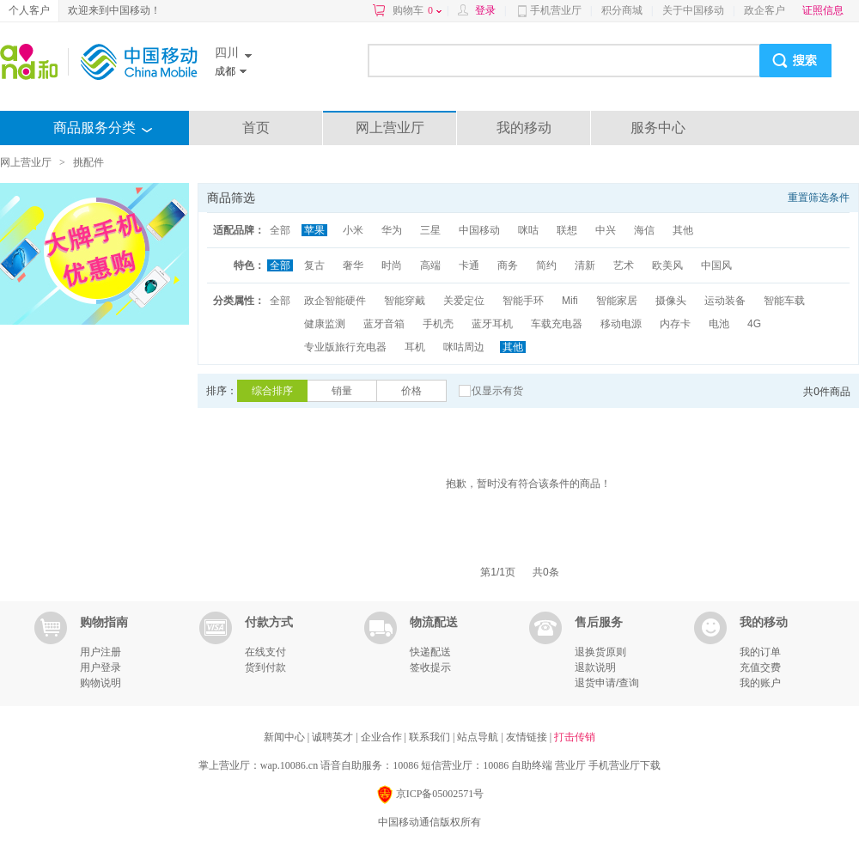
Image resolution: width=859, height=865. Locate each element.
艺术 (623, 265)
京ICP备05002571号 (429, 795)
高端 (430, 265)
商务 (507, 265)
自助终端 (531, 765)
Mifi (570, 301)
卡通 (469, 265)
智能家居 (616, 301)
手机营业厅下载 (624, 765)
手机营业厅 (556, 10)
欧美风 (667, 265)
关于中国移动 (693, 10)
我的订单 (760, 652)
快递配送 (430, 652)
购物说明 (100, 683)
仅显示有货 (497, 391)
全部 (280, 230)
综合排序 (272, 391)
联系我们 (431, 737)
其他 (683, 230)
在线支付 (265, 652)
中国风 (716, 265)
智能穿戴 (404, 301)
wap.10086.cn (289, 765)
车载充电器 (556, 324)
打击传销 (574, 737)
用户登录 (100, 667)
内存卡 (675, 324)
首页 (256, 127)
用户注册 (100, 652)
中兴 (605, 230)
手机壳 (438, 324)
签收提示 (430, 667)
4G (754, 324)
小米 (353, 230)
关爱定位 (463, 301)
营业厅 (570, 765)
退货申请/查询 (607, 683)
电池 (719, 324)
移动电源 (621, 324)
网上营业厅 (390, 127)
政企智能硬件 (335, 301)
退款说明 (595, 667)
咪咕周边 (463, 347)
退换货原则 (600, 652)
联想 (567, 230)
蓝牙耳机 (492, 324)
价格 (411, 391)
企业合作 (383, 737)
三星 (430, 230)
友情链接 (528, 737)
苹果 (314, 230)
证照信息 (823, 10)
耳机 (415, 347)
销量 (342, 391)
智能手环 (523, 301)
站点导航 (479, 737)
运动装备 (725, 301)
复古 (314, 265)
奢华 (353, 265)
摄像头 (670, 301)
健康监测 (324, 324)
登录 (485, 10)
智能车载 (784, 301)
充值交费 (760, 667)
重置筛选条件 (819, 198)
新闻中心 (286, 737)
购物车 (417, 10)
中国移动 (479, 230)
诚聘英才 (334, 737)
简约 (546, 265)
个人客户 (29, 10)
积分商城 (622, 10)
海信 (644, 230)
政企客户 (764, 10)
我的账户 (760, 683)
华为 (391, 230)
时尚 (391, 265)
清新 (585, 265)
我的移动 (524, 127)
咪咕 (528, 230)
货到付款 (265, 667)
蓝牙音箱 (384, 324)
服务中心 (658, 127)
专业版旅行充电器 (345, 347)
